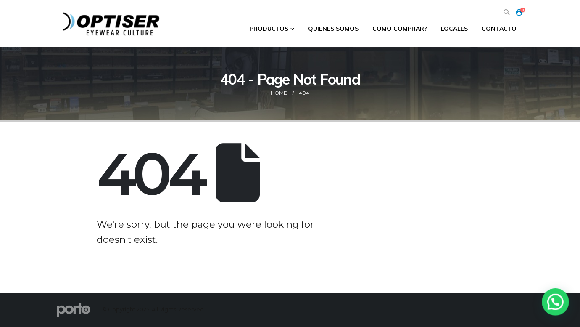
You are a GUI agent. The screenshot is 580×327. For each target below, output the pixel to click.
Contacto (499, 28)
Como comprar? (399, 28)
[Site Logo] (112, 23)
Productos (269, 28)
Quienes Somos (333, 28)
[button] (506, 12)
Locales (454, 28)
